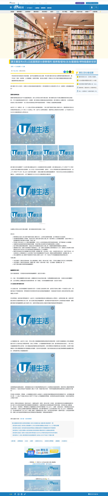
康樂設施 (20, 441)
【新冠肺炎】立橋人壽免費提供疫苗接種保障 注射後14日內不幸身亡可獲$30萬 (33, 435)
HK (18, 3)
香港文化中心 (39, 441)
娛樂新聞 (43, 8)
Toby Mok (15, 71)
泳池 (27, 441)
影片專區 (64, 11)
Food (29, 3)
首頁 (12, 66)
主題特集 (95, 11)
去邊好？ (87, 11)
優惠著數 (19, 11)
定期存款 (49, 8)
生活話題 (17, 66)
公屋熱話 (37, 8)
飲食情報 (44, 11)
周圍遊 (72, 11)
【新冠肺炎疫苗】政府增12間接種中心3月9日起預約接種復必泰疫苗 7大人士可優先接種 (35, 425)
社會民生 (64, 441)
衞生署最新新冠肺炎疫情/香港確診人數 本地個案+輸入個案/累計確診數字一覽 (32, 423)
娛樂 (51, 11)
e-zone (45, 3)
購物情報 (36, 11)
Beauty (34, 3)
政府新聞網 (28, 418)
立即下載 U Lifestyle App (93, 3)
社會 (57, 11)
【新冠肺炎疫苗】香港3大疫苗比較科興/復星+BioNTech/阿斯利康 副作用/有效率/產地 (34, 432)
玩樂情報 (27, 11)
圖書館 (57, 441)
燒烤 (32, 441)
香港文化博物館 (49, 441)
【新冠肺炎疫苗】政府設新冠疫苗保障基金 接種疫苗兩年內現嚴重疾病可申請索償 (34, 428)
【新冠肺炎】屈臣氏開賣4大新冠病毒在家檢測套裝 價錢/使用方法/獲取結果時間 (33, 430)
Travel (23, 3)
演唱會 (12, 11)
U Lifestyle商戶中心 (80, 3)
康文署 (22, 418)
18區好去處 (79, 11)
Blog (40, 3)
